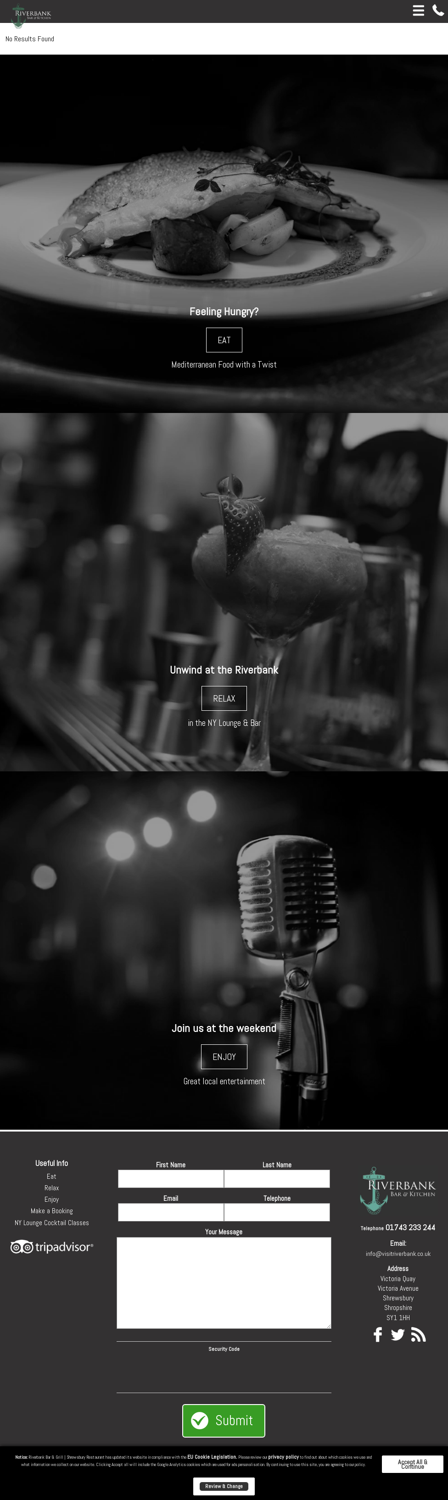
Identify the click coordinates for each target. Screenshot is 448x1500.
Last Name (277, 1164)
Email (170, 1198)
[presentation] (224, 1371)
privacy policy (283, 1457)
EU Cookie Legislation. (212, 1457)
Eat (51, 1176)
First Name (170, 1164)
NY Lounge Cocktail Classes (52, 1222)
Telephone (277, 1198)
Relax (52, 1187)
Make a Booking (52, 1210)
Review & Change (224, 1486)
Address (398, 1268)
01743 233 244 (410, 1227)
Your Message (223, 1231)
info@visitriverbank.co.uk (398, 1253)
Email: (398, 1243)
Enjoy (52, 1199)
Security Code (224, 1349)
